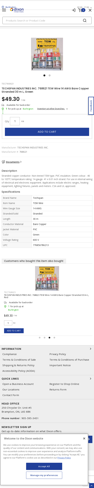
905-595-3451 (30, 418)
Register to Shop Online (64, 384)
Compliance (9, 354)
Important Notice (60, 365)
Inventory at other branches (51, 108)
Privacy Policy (57, 354)
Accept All (44, 466)
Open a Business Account (18, 384)
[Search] (47, 20)
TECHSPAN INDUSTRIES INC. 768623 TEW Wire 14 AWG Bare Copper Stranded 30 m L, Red (46, 296)
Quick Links (47, 378)
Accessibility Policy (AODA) (18, 370)
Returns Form (57, 389)
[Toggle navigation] (4, 10)
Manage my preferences (44, 475)
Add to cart (47, 132)
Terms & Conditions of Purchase (69, 359)
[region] (44, 459)
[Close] (84, 438)
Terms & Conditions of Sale (19, 359)
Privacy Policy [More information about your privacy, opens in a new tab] (64, 457)
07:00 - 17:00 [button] (83, 7)
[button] (44, 75)
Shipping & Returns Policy (18, 365)
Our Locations (10, 389)
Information (47, 349)
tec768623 (10, 292)
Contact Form (10, 395)
